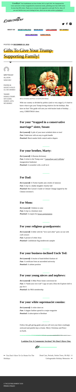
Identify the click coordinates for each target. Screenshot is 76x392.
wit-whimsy (8, 103)
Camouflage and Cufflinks (54, 159)
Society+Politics (24, 29)
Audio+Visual (45, 34)
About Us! (11, 29)
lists (12, 101)
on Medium (58, 10)
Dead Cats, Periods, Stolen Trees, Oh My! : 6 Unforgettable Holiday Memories (55, 356)
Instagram (70, 24)
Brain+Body (38, 29)
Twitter (63, 24)
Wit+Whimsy (64, 29)
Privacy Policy (9, 386)
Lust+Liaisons (51, 29)
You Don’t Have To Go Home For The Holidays (19, 356)
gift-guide (8, 98)
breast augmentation (45, 214)
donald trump (9, 96)
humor (6, 101)
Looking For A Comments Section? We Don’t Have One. (46, 341)
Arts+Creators (31, 34)
